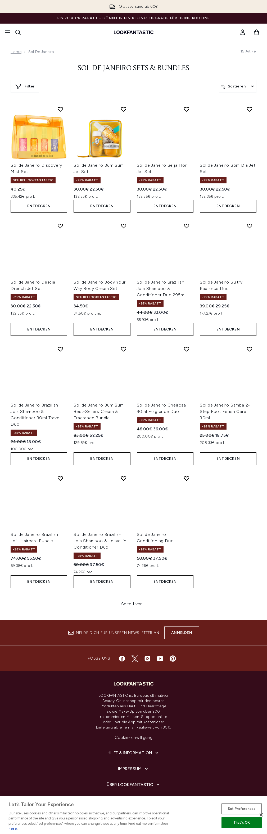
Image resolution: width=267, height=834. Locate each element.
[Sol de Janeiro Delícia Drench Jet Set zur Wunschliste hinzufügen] (60, 225)
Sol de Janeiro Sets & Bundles (133, 68)
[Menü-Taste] (7, 32)
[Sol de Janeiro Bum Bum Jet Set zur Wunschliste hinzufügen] (123, 109)
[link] (242, 32)
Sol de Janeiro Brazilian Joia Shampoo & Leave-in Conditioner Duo (100, 541)
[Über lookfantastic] (134, 784)
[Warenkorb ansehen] (256, 32)
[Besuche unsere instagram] (147, 658)
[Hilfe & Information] (133, 753)
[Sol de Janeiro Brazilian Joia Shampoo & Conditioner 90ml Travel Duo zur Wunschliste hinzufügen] (60, 349)
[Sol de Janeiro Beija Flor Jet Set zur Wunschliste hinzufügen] (186, 109)
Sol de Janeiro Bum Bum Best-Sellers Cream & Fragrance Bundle (99, 411)
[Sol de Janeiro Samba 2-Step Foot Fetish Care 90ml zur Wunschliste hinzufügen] (249, 349)
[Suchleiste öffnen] (18, 32)
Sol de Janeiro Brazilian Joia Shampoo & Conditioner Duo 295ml (161, 288)
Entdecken (39, 206)
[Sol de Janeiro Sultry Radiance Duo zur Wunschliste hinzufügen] (249, 225)
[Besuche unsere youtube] (160, 658)
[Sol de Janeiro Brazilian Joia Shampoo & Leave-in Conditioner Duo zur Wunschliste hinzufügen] (123, 478)
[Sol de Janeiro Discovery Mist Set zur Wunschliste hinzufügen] (60, 109)
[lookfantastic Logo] (133, 32)
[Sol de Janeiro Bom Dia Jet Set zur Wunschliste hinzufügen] (249, 109)
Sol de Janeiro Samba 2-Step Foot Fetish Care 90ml (225, 411)
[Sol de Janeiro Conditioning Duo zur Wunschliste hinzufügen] (186, 478)
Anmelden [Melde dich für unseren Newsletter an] (181, 632)
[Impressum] (133, 769)
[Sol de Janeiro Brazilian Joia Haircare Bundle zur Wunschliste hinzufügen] (60, 478)
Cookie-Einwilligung (134, 737)
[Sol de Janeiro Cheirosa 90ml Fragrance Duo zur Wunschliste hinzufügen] (186, 349)
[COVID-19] (133, 800)
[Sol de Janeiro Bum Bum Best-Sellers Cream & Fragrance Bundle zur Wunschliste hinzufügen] (123, 349)
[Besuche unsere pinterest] (172, 658)
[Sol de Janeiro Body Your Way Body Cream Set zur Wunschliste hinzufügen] (123, 225)
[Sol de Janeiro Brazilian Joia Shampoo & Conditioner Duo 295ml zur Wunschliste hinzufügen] (186, 225)
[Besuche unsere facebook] (122, 658)
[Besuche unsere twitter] (134, 658)
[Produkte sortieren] (237, 86)
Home (16, 52)
